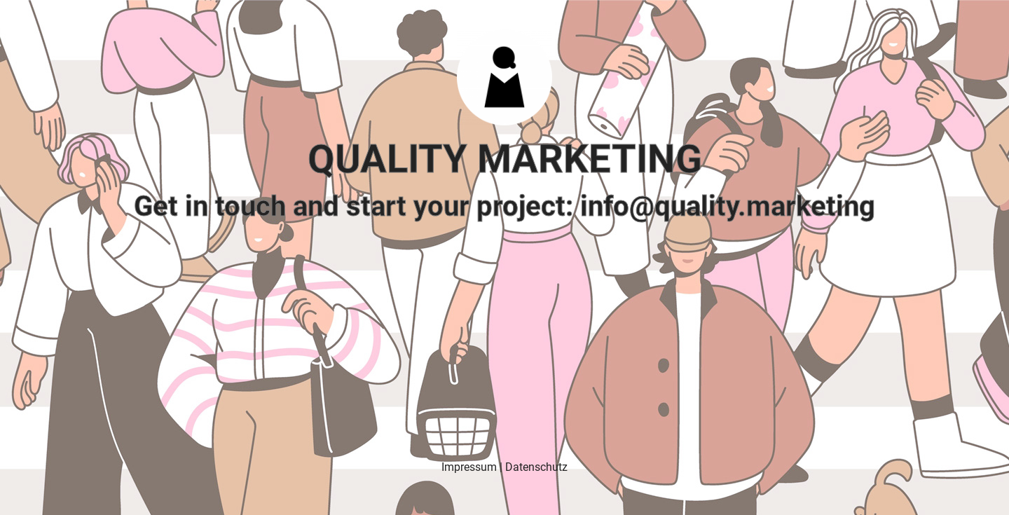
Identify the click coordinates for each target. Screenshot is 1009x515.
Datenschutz (536, 467)
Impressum (469, 467)
